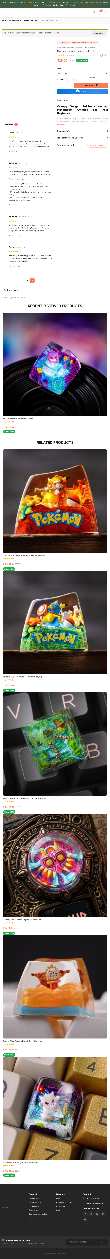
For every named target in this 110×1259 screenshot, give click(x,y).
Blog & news (60, 1206)
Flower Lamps (52, 2)
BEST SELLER (79, 47)
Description (63, 100)
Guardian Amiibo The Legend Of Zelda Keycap (24, 798)
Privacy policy (34, 1206)
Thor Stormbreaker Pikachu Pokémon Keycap (24, 555)
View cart (98, 33)
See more (61, 125)
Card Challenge (77, 2)
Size (59, 68)
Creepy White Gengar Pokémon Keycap (21, 1162)
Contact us (33, 1218)
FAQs (58, 1210)
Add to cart (89, 85)
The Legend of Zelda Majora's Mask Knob (22, 919)
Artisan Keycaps (15, 20)
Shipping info (63, 131)
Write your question (97, 145)
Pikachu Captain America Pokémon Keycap (22, 677)
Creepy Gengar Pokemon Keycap (18, 419)
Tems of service (35, 1202)
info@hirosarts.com (95, 1203)
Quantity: (60, 80)
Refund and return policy (38, 1214)
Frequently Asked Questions (71, 137)
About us (59, 1198)
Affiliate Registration (64, 1202)
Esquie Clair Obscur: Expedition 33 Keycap (22, 1041)
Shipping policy (34, 1210)
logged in (12, 298)
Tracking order (34, 1198)
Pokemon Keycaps (30, 20)
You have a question (66, 145)
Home (4, 20)
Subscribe (101, 1242)
